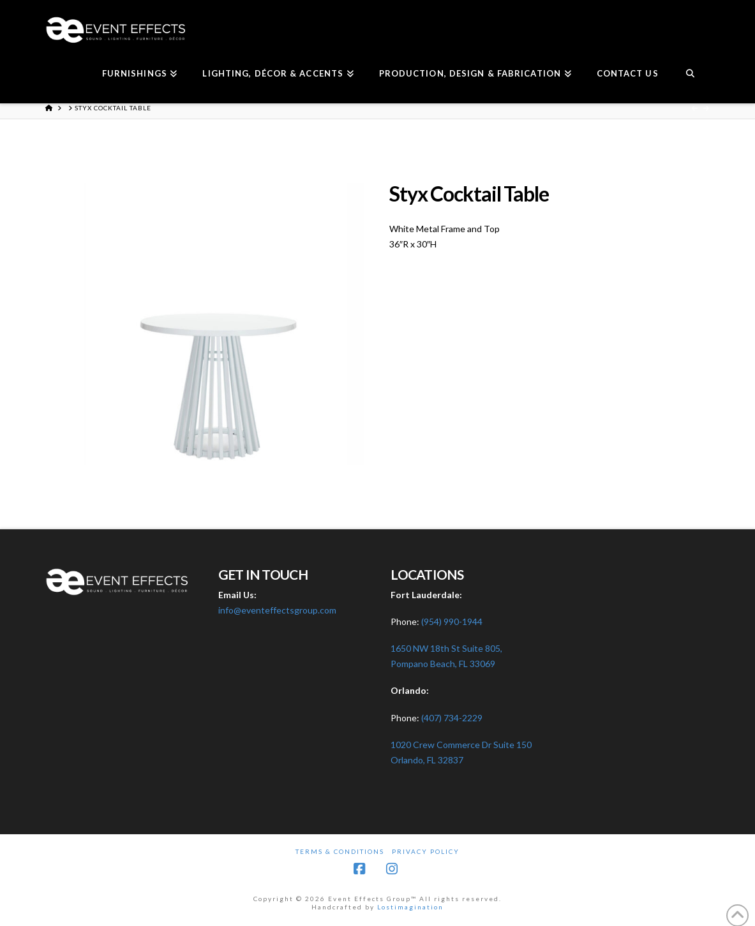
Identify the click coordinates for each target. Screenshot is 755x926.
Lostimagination (410, 907)
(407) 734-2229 (451, 717)
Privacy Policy (426, 851)
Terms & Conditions (339, 851)
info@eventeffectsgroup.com (277, 610)
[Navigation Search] (690, 74)
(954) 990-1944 (451, 621)
